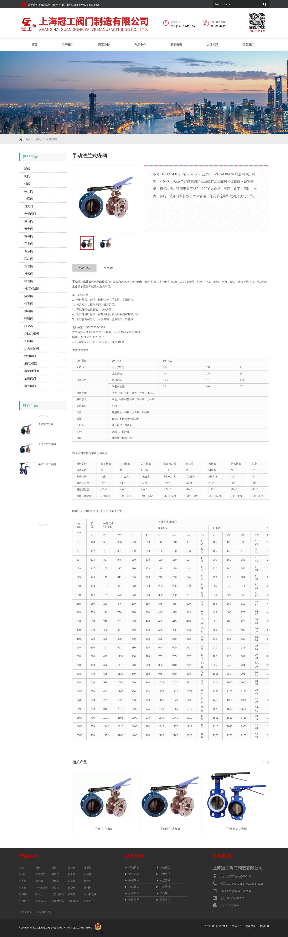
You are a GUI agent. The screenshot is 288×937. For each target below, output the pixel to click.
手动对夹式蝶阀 (47, 464)
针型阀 (28, 303)
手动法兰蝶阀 (45, 424)
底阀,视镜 (30, 363)
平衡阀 (28, 243)
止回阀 (28, 198)
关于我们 (67, 45)
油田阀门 (30, 378)
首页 (34, 44)
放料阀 (28, 311)
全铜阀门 (30, 213)
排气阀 (28, 273)
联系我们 (248, 44)
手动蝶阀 (51, 139)
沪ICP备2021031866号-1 (80, 927)
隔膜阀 (28, 296)
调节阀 (28, 251)
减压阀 (28, 221)
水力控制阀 (31, 348)
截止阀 (28, 191)
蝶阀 (38, 139)
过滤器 (28, 206)
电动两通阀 (31, 371)
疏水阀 (28, 258)
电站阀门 (30, 386)
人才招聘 (212, 44)
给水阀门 (30, 356)
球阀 (27, 168)
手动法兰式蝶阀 (47, 444)
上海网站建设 (43, 912)
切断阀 (28, 341)
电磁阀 (28, 236)
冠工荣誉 (104, 45)
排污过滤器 (31, 288)
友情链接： (27, 912)
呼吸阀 (28, 318)
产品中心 (140, 45)
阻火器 (28, 326)
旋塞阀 (28, 266)
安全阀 (28, 228)
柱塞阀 (28, 281)
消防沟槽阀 (31, 333)
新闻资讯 (176, 45)
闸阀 (27, 176)
